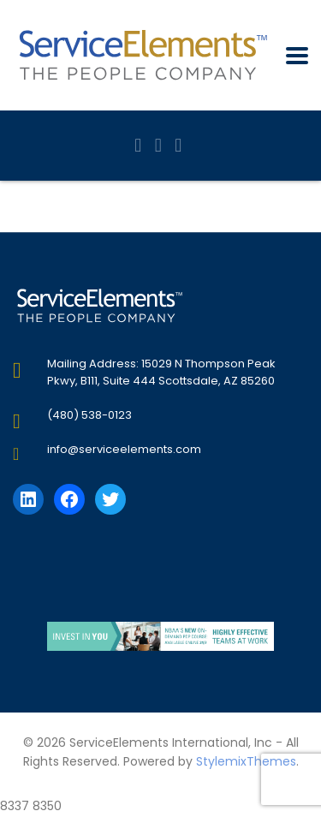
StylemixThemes (246, 761)
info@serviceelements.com (124, 449)
